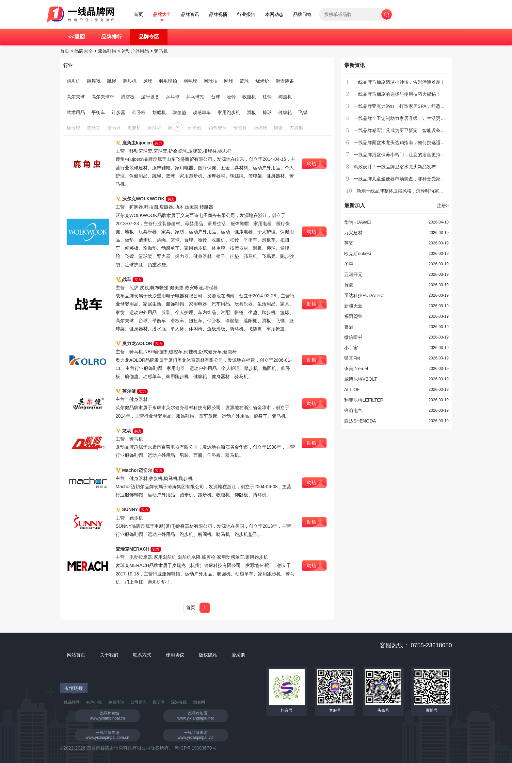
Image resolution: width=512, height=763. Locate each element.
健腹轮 (285, 112)
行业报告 (246, 14)
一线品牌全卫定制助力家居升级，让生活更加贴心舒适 (408, 118)
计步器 (118, 112)
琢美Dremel (356, 368)
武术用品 (76, 112)
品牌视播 (218, 14)
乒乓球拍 (195, 96)
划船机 (159, 112)
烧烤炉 (262, 81)
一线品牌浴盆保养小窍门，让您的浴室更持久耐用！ (406, 154)
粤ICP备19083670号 (195, 748)
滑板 (251, 112)
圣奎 (348, 264)
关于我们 (109, 654)
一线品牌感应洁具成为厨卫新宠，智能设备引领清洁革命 (411, 130)
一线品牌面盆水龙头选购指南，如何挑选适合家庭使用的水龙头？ (420, 142)
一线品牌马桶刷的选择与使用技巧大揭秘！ (397, 94)
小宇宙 (351, 347)
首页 (138, 14)
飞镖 (303, 112)
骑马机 (161, 51)
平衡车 (98, 112)
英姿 (348, 243)
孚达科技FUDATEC (364, 295)
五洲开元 (353, 274)
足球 (147, 81)
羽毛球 (190, 81)
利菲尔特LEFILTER (363, 400)
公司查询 (138, 702)
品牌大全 (162, 14)
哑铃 (231, 96)
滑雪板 (128, 96)
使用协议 (175, 654)
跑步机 (129, 81)
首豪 (348, 285)
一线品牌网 (70, 702)
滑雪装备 (285, 81)
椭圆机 (285, 96)
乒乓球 (173, 96)
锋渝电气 (353, 410)
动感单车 (202, 112)
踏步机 (73, 81)
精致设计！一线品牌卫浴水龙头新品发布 (395, 166)
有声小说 (94, 702)
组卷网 (199, 702)
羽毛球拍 (168, 81)
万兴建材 (353, 232)
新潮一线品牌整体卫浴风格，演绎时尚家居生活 (405, 190)
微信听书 (353, 337)
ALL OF (352, 389)
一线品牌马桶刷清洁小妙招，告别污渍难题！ (399, 82)
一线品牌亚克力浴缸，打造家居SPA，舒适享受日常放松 (411, 106)
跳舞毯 (94, 81)
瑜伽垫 (179, 112)
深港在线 (179, 702)
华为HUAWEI (357, 222)
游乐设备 (150, 96)
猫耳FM (352, 358)
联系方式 (142, 654)
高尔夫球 (76, 96)
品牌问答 (302, 14)
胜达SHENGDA (360, 420)
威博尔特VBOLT (360, 379)
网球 (228, 81)
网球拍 (210, 81)
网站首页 (76, 654)
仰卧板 (139, 112)
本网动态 (274, 14)
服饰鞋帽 (107, 51)
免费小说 (116, 702)
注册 (443, 205)
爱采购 (238, 654)
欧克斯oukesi (357, 253)
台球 (215, 96)
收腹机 (249, 96)
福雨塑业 (353, 316)
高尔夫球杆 (102, 96)
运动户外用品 (135, 51)
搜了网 (159, 702)
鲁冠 (348, 326)
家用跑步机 (228, 112)
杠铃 (267, 96)
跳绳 (111, 81)
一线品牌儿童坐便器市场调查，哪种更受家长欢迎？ (406, 178)
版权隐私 (208, 654)
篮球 (244, 81)
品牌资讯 (190, 14)
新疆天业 (353, 305)
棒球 (267, 112)
